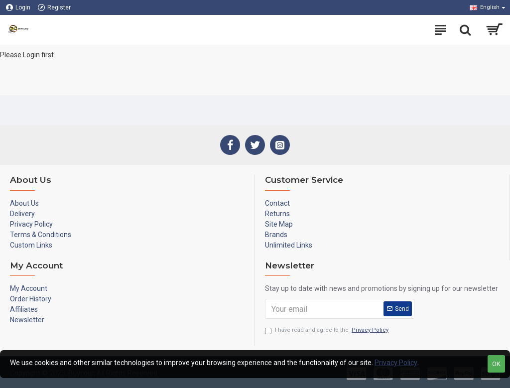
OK (496, 364)
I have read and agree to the (327, 330)
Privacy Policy (396, 363)
